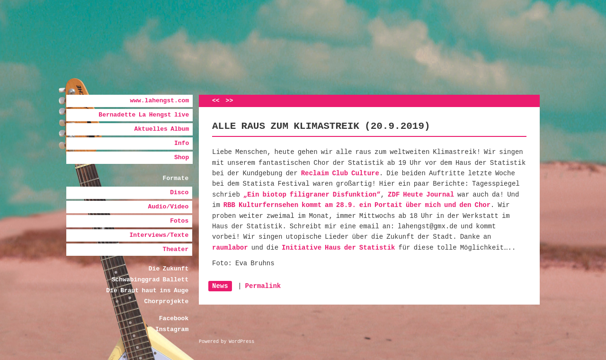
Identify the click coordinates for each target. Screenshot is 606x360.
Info (181, 143)
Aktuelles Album (161, 129)
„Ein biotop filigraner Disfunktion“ (312, 194)
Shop (181, 157)
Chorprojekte (166, 301)
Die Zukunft (168, 268)
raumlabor (230, 248)
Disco (179, 192)
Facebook (173, 318)
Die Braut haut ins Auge (147, 290)
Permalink (263, 286)
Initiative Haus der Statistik (338, 248)
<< (216, 100)
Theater (176, 249)
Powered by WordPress (226, 341)
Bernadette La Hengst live (143, 114)
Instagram (171, 329)
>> (229, 100)
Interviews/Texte (158, 235)
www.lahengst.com (159, 100)
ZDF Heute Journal (421, 194)
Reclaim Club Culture (340, 173)
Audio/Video (168, 206)
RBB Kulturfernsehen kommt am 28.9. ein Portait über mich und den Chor (356, 205)
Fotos (179, 221)
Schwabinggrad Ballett (150, 279)
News (220, 286)
